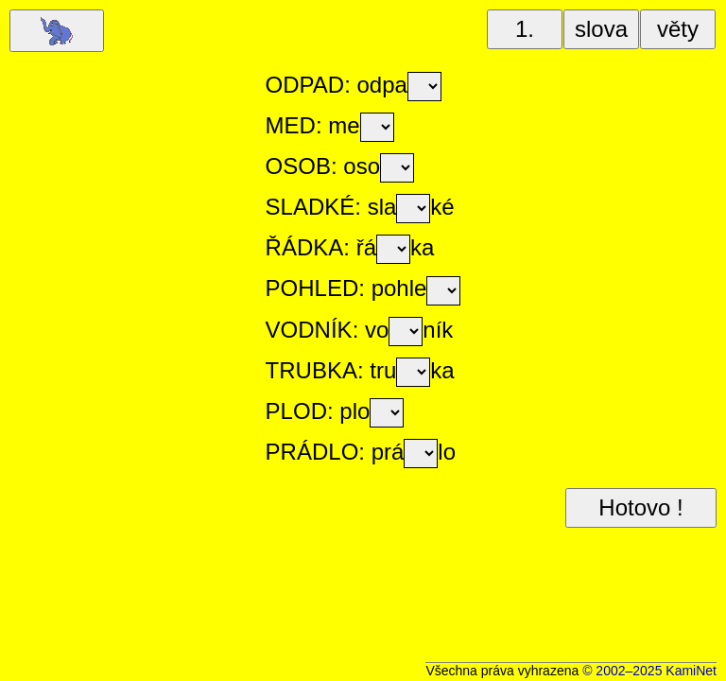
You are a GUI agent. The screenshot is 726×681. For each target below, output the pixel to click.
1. (524, 29)
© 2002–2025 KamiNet (649, 670)
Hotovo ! (640, 507)
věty (678, 29)
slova (601, 29)
